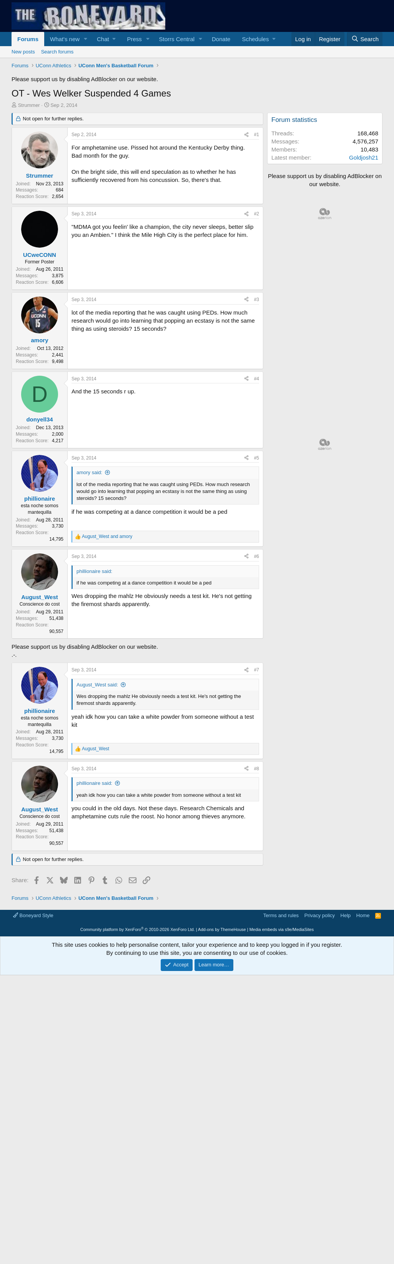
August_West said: (97, 685)
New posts (23, 52)
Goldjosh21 (363, 157)
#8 (256, 768)
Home (363, 915)
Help (346, 915)
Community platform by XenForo (137, 929)
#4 (256, 378)
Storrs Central (177, 39)
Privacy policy (319, 915)
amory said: (89, 472)
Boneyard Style (33, 915)
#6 (256, 556)
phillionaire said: (94, 783)
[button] (85, 39)
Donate (221, 39)
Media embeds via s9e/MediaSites (281, 929)
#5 (256, 458)
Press (134, 39)
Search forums (57, 52)
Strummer (29, 105)
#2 (256, 213)
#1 (256, 134)
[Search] (364, 39)
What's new (65, 39)
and (107, 536)
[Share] (246, 134)
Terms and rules (281, 915)
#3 (256, 299)
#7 (256, 670)
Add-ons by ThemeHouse (222, 929)
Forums (27, 39)
